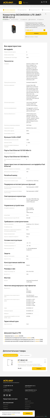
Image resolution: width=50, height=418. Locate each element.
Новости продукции (29, 402)
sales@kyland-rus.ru (30, 385)
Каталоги (27, 408)
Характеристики (23, 10)
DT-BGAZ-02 (22, 360)
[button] (20, 2)
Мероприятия (28, 401)
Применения (27, 406)
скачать (17, 336)
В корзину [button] (36, 33)
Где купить (5, 406)
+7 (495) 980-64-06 (8, 385)
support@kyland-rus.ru (31, 390)
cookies (13, 414)
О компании (5, 404)
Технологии (27, 404)
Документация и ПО (35, 10)
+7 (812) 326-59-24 (7, 390)
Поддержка (5, 408)
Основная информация (10, 10)
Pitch (46, 416)
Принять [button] (28, 413)
